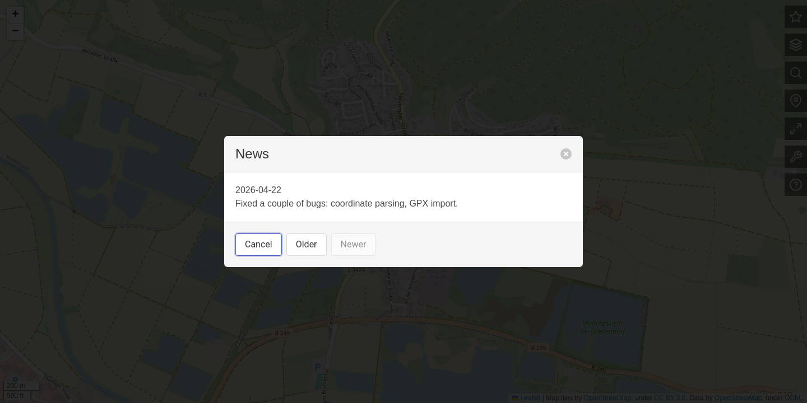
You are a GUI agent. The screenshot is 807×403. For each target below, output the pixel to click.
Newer (354, 244)
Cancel (258, 244)
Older (306, 244)
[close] (566, 154)
